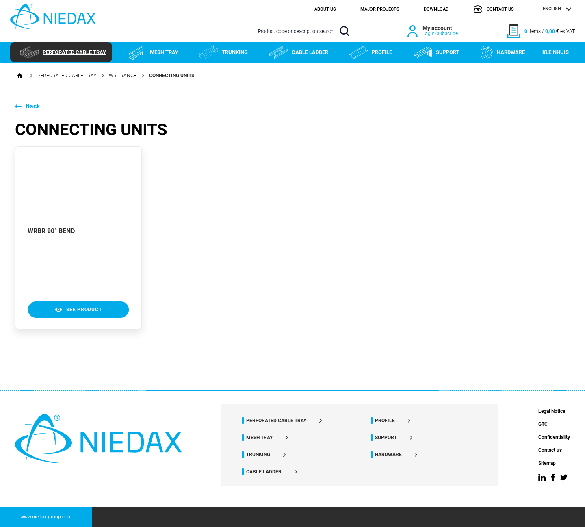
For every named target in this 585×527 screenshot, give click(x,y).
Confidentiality (554, 437)
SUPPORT (436, 52)
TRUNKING (223, 52)
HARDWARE (503, 52)
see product (78, 309)
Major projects (379, 9)
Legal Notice (551, 411)
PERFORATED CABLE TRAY (63, 52)
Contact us (493, 9)
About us (325, 9)
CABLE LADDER (298, 52)
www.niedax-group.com (46, 516)
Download (436, 9)
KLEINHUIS (555, 52)
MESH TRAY (153, 52)
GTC (543, 424)
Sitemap (547, 463)
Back (27, 106)
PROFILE (370, 52)
